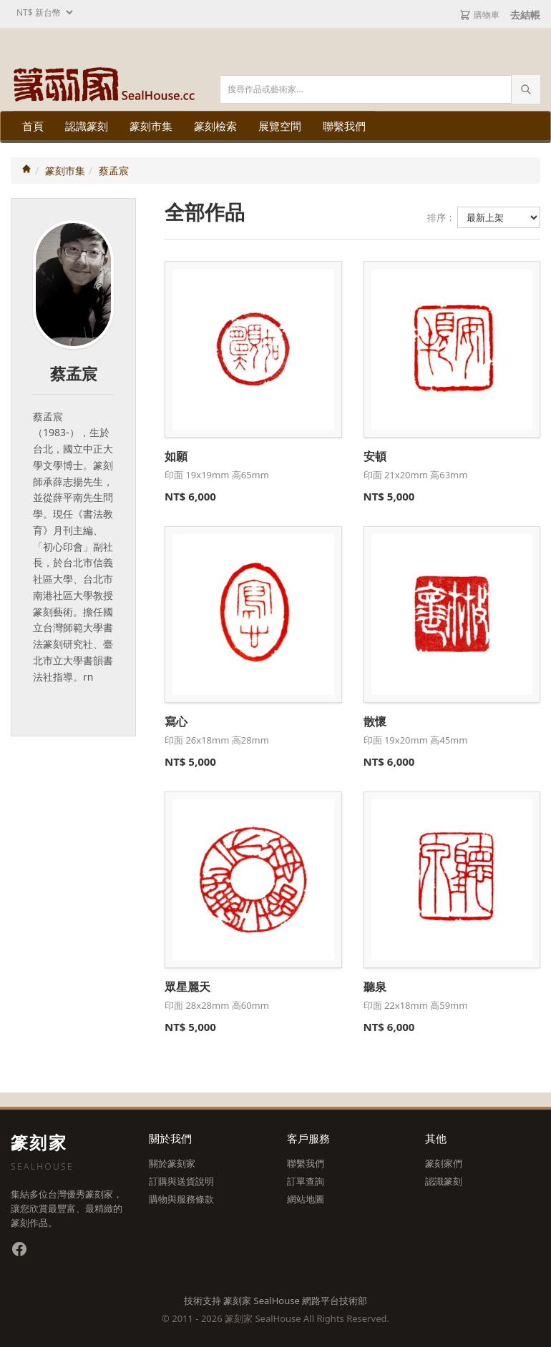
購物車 (479, 15)
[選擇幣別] (43, 12)
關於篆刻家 (172, 1163)
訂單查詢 (305, 1181)
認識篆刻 (86, 126)
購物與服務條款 (181, 1199)
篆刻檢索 (215, 126)
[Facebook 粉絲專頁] (19, 1249)
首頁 (33, 126)
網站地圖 (305, 1199)
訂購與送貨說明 (181, 1181)
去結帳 (525, 14)
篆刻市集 (151, 126)
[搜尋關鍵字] (380, 89)
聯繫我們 (344, 126)
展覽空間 (279, 126)
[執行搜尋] (525, 89)
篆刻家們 (443, 1163)
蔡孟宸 (114, 170)
